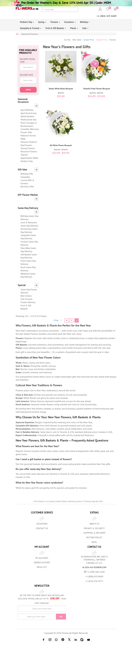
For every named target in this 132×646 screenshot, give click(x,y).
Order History (42, 562)
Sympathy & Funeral (30, 28)
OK (61, 616)
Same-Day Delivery (28, 208)
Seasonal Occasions (29, 34)
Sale (85, 28)
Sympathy (25, 177)
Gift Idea (22, 169)
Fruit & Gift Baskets (55, 28)
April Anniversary (28, 113)
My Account (41, 558)
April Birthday (27, 109)
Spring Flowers (28, 148)
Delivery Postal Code (27, 60)
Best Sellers (26, 295)
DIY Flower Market (28, 194)
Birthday (85, 22)
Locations (42, 523)
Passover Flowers (29, 151)
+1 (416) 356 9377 (94, 581)
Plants (74, 28)
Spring (42, 22)
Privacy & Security (94, 528)
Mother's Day (27, 22)
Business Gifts (27, 186)
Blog (94, 542)
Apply (28, 89)
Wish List (42, 567)
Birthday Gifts (27, 173)
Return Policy (94, 537)
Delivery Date (26, 75)
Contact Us (42, 528)
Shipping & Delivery (94, 532)
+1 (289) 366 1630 (94, 571)
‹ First (55, 320)
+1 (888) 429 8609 (107, 16)
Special (22, 285)
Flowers (55, 22)
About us (94, 523)
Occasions (70, 22)
